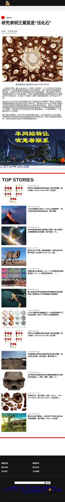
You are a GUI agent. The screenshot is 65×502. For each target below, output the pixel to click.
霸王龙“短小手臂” (33, 248)
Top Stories (18, 179)
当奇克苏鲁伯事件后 (34, 227)
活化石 (20, 166)
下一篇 (9, 166)
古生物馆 (36, 471)
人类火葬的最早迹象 (34, 351)
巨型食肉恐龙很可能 (34, 414)
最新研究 (9, 17)
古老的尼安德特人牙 (34, 186)
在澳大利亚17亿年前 (34, 393)
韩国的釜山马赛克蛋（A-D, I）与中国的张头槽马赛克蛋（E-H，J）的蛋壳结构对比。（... (46, 272)
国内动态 (4, 467)
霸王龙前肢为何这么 (34, 289)
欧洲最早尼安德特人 (34, 331)
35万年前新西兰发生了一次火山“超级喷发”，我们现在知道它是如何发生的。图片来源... (45, 210)
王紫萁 (26, 166)
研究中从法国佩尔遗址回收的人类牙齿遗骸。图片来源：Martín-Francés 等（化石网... (45, 189)
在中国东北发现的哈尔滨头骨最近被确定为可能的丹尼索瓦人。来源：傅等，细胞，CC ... (45, 376)
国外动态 (36, 467)
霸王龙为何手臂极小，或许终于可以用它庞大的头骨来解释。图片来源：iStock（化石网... (45, 417)
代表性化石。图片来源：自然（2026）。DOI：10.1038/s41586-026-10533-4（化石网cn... (45, 396)
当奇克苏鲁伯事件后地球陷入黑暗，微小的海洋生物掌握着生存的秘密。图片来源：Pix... (45, 230)
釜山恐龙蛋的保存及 (34, 269)
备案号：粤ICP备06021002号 (34, 489)
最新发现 (4, 463)
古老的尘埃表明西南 (34, 310)
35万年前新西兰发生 (34, 206)
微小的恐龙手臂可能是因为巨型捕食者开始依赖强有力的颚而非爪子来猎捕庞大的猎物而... (45, 293)
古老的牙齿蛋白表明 (34, 372)
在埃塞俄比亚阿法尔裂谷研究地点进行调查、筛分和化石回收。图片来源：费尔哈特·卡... (45, 355)
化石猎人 (4, 471)
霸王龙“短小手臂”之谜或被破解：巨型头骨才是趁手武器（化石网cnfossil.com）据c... (45, 251)
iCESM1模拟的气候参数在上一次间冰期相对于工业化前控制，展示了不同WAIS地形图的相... (45, 313)
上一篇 (3, 166)
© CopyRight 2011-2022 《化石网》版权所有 (29, 487)
